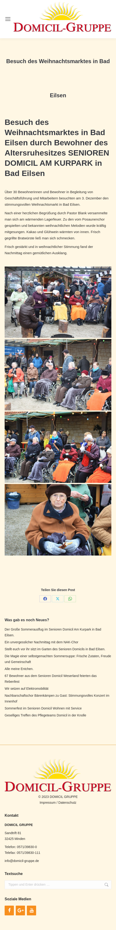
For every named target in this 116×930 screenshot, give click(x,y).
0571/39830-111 (28, 853)
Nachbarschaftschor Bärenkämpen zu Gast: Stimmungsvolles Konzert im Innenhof (57, 698)
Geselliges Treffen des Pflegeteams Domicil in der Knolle (45, 715)
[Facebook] (9, 910)
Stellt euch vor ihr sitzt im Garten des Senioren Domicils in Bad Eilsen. (55, 649)
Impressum (48, 802)
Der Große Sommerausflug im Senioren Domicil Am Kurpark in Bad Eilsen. (53, 632)
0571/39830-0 (27, 847)
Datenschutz (67, 802)
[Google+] (20, 910)
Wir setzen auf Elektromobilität (26, 688)
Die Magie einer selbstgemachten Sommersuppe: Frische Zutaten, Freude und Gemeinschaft (58, 659)
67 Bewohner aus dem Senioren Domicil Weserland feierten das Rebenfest (51, 678)
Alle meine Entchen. (19, 669)
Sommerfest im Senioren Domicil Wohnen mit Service (43, 708)
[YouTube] (31, 910)
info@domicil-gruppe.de (22, 861)
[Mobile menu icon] (8, 19)
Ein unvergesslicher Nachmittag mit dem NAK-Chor (41, 642)
